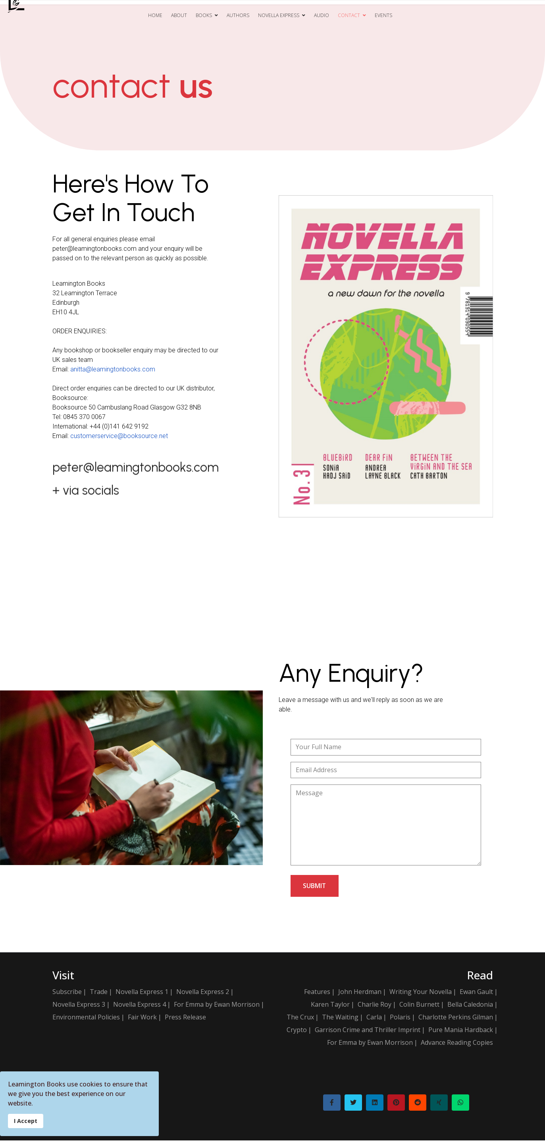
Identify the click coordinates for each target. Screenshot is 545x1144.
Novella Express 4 (139, 1008)
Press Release (185, 1020)
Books (204, 15)
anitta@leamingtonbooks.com (112, 369)
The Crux (300, 1020)
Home (155, 15)
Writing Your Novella (420, 995)
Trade (99, 995)
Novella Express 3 (78, 1008)
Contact (349, 15)
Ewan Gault (476, 995)
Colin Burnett (419, 1008)
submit (315, 889)
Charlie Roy (374, 1008)
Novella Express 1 (142, 995)
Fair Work (142, 1020)
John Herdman (359, 995)
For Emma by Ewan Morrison (217, 1008)
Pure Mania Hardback (460, 1033)
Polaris (400, 1020)
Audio (321, 15)
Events (383, 15)
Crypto (297, 1033)
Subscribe (67, 995)
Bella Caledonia (470, 1008)
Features (317, 995)
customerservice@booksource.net (119, 435)
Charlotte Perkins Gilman (455, 1020)
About (179, 15)
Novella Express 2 (202, 995)
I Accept (25, 1121)
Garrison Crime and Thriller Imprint (367, 1033)
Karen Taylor (330, 1008)
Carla (374, 1020)
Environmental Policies (86, 1020)
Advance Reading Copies (457, 1046)
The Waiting (340, 1020)
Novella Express (278, 15)
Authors (238, 15)
